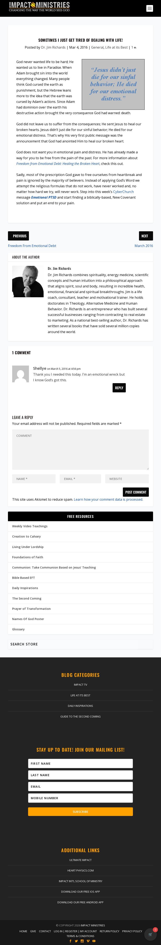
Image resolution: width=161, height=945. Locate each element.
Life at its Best (116, 47)
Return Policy (109, 931)
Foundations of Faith (27, 557)
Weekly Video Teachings (29, 526)
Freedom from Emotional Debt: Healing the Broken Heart (57, 163)
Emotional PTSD (43, 197)
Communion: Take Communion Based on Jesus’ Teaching (54, 567)
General (97, 47)
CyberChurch (123, 191)
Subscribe (80, 812)
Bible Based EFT (23, 578)
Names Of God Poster (28, 619)
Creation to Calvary (26, 536)
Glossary (18, 629)
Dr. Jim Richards (53, 47)
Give (33, 931)
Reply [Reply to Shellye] (119, 387)
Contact (45, 931)
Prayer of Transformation (31, 609)
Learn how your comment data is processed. (108, 499)
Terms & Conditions (80, 936)
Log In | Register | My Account (75, 931)
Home (23, 931)
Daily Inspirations (25, 588)
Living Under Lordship (28, 547)
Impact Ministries (93, 925)
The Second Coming (26, 598)
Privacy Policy (132, 931)
